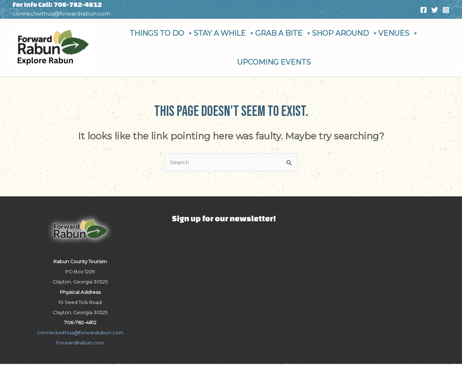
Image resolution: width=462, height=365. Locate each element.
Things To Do (161, 33)
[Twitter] (434, 9)
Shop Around (345, 33)
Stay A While (224, 33)
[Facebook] (423, 9)
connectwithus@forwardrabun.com (61, 13)
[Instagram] (446, 9)
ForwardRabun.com (80, 344)
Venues (398, 33)
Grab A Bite (283, 33)
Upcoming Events (274, 62)
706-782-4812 (78, 4)
